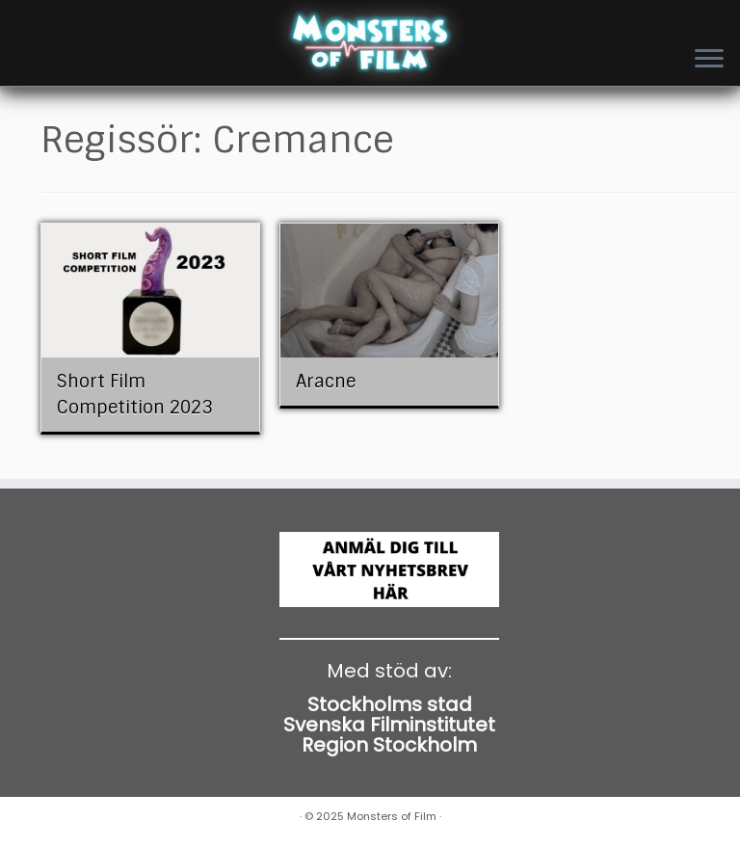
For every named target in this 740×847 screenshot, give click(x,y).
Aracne (326, 381)
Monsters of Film (391, 816)
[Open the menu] (709, 59)
